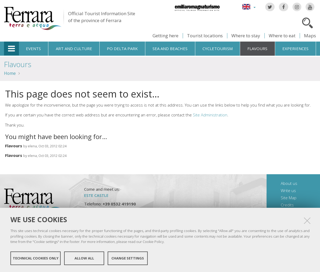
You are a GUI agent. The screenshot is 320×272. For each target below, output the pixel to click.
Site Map (288, 197)
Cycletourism (217, 48)
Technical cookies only (35, 258)
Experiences (295, 48)
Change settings (127, 258)
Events (33, 48)
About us (289, 183)
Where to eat (282, 36)
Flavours (257, 48)
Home (10, 73)
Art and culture (74, 48)
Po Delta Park (122, 48)
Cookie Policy (153, 241)
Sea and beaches (170, 48)
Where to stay (245, 36)
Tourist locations (205, 36)
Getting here (165, 36)
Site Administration (210, 114)
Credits (287, 205)
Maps (310, 36)
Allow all (84, 258)
